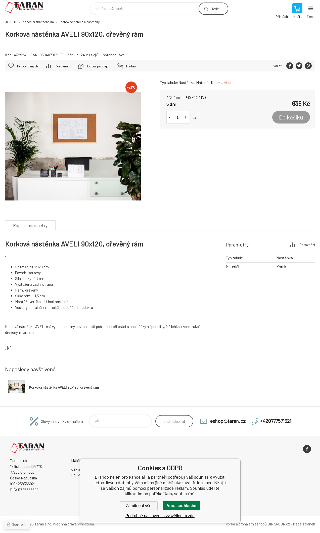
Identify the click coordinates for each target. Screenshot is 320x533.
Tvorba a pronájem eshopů (245, 524)
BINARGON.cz (278, 524)
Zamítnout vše (138, 506)
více (227, 82)
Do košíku (291, 117)
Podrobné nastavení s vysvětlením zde (160, 516)
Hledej (214, 8)
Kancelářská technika (38, 22)
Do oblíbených (27, 66)
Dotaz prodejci (98, 66)
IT (15, 22)
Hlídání (131, 66)
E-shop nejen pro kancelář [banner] (27, 7)
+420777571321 (275, 421)
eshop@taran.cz (228, 421)
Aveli (122, 55)
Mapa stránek (304, 524)
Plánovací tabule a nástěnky (80, 22)
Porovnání (62, 66)
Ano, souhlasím (181, 506)
